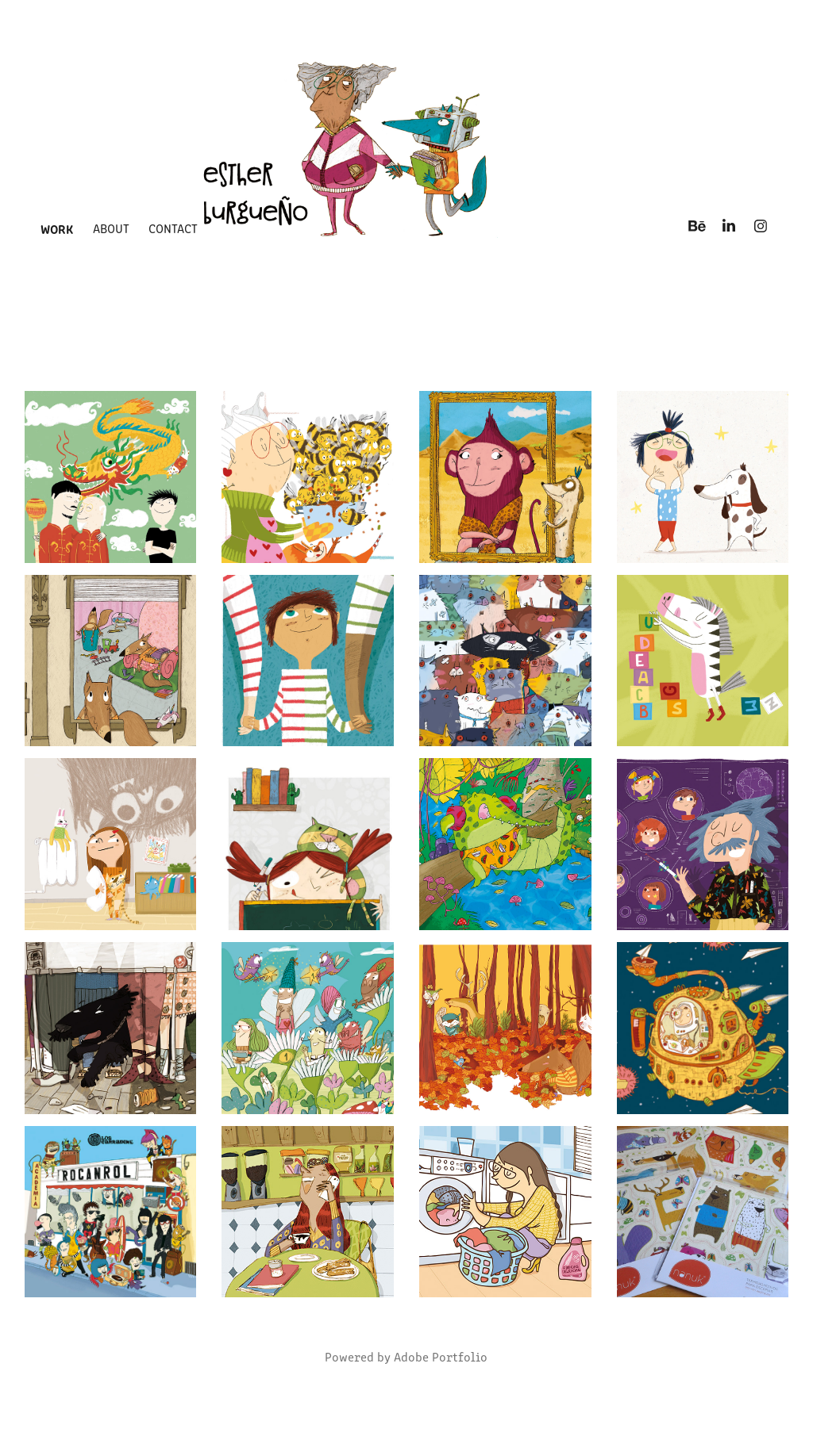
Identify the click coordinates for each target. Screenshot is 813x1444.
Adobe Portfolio (440, 1356)
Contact (173, 228)
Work (56, 228)
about (111, 228)
